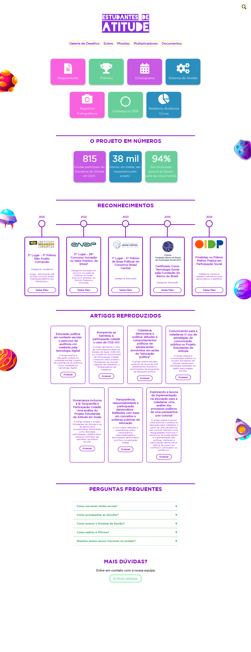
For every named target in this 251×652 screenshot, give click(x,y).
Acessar (68, 374)
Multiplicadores (146, 43)
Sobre (108, 43)
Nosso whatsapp (125, 578)
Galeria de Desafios (84, 43)
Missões (123, 43)
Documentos (172, 43)
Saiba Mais (83, 290)
